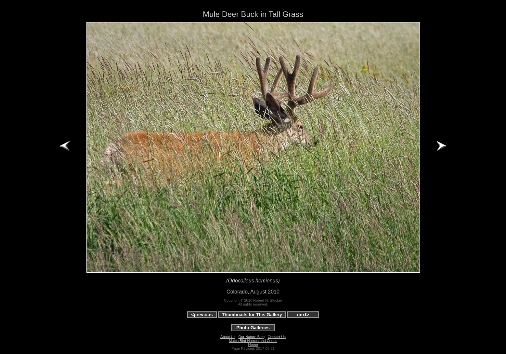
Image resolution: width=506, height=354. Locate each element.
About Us (227, 337)
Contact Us (277, 337)
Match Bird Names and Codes (253, 341)
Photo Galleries (253, 327)
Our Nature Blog (251, 337)
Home (253, 345)
